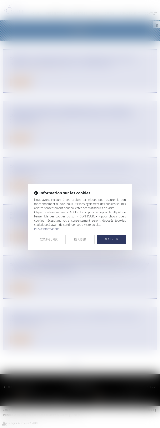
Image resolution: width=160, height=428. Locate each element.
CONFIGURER (49, 239)
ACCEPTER (111, 239)
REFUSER (80, 239)
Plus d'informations (46, 229)
